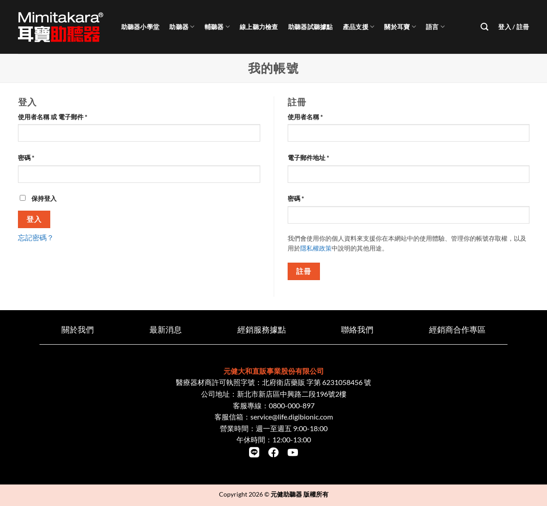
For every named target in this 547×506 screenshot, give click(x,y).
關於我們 (77, 329)
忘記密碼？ (36, 237)
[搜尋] (484, 27)
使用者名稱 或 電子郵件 (55, 117)
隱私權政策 (316, 248)
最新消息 (165, 329)
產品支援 (359, 26)
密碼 (29, 157)
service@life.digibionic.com (291, 416)
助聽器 (181, 26)
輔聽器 (217, 26)
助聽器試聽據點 (310, 26)
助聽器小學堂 (140, 26)
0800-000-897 (292, 405)
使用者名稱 (308, 117)
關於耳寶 (400, 26)
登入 (33, 219)
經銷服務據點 (261, 329)
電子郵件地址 (311, 157)
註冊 (303, 271)
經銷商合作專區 (457, 329)
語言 (435, 26)
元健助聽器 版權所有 (299, 494)
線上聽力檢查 (259, 26)
